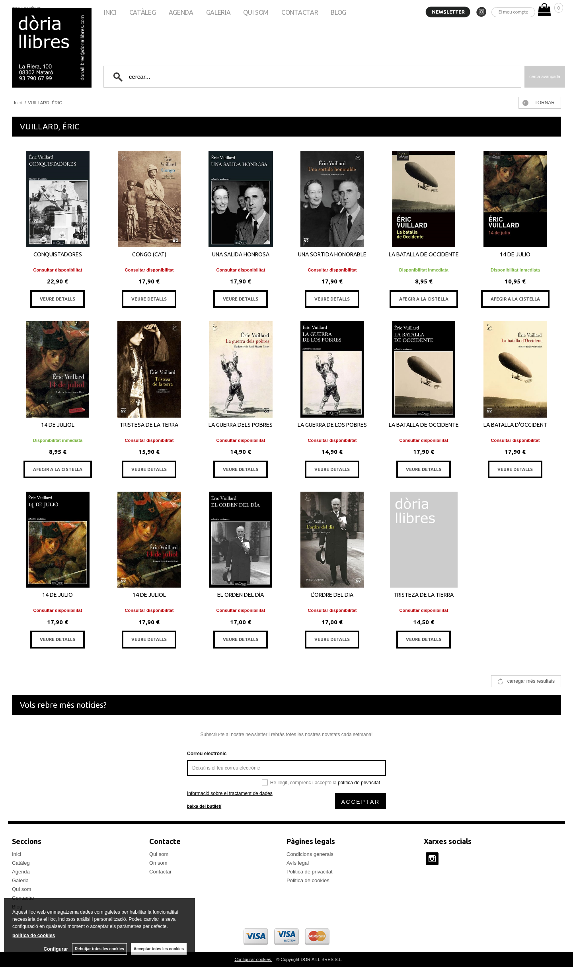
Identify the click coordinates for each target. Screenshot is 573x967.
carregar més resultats (531, 681)
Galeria (218, 12)
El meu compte (513, 12)
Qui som (256, 12)
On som (158, 863)
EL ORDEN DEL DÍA (240, 595)
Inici (110, 12)
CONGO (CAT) (149, 254)
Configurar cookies (253, 959)
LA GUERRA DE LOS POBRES (332, 425)
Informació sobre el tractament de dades (230, 793)
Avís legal (297, 863)
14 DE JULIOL (57, 425)
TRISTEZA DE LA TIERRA (424, 595)
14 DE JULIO (515, 254)
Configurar (56, 949)
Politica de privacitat (309, 872)
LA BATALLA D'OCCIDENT (515, 425)
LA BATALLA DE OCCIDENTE (424, 254)
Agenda (181, 12)
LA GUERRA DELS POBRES (241, 425)
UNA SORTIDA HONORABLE (332, 254)
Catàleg (142, 12)
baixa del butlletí (204, 806)
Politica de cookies (307, 880)
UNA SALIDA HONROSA (240, 254)
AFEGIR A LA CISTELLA (423, 299)
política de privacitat (359, 782)
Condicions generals (309, 854)
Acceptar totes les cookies (159, 949)
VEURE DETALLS (57, 299)
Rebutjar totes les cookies (99, 949)
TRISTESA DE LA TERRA (149, 425)
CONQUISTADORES (57, 254)
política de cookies (33, 935)
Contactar (299, 12)
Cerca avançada (544, 76)
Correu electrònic (206, 753)
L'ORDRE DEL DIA (332, 595)
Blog (338, 12)
